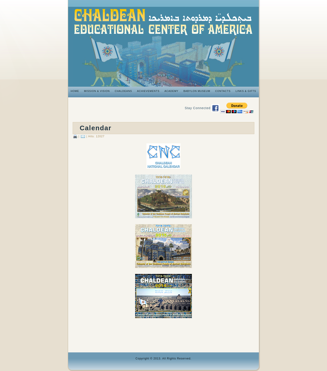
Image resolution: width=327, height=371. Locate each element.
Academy (171, 91)
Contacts (223, 91)
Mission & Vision (97, 91)
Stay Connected (198, 108)
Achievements (148, 91)
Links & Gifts (245, 91)
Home (75, 91)
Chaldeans (123, 91)
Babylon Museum (196, 91)
